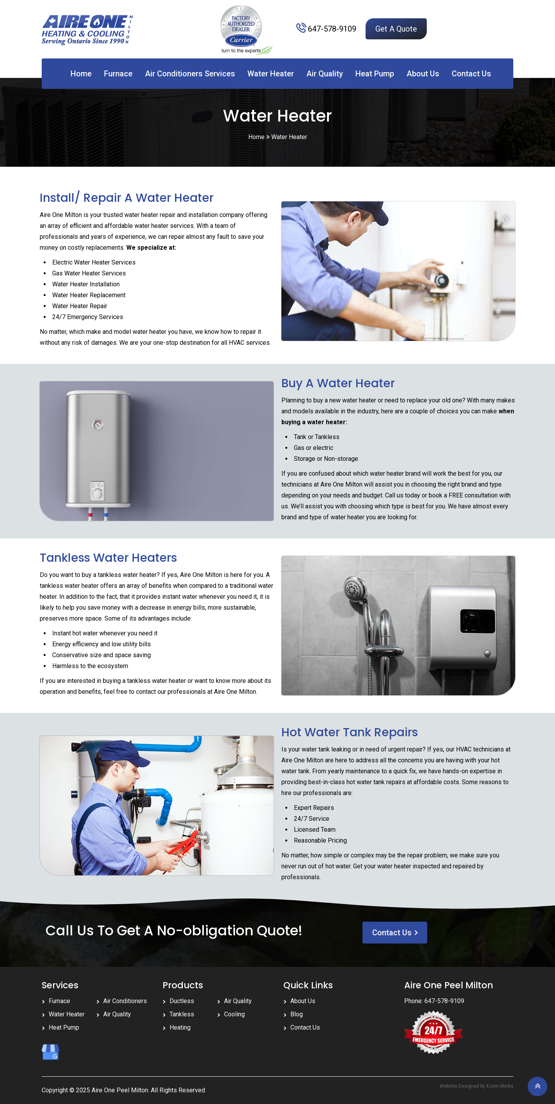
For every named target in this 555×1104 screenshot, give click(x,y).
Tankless (182, 1014)
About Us (423, 73)
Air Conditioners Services (190, 73)
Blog (296, 1014)
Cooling (234, 1014)
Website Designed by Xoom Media (476, 1086)
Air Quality (324, 73)
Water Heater (270, 73)
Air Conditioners (125, 1001)
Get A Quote (396, 29)
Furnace (118, 73)
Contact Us (471, 73)
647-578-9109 (332, 29)
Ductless (182, 1001)
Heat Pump (374, 73)
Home (81, 73)
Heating (180, 1027)
